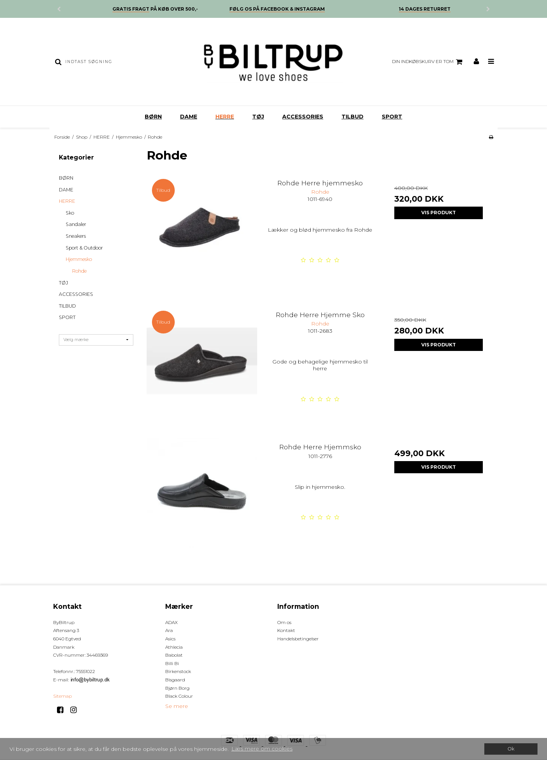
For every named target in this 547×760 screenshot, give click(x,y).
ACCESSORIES (302, 116)
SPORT (392, 116)
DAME (188, 116)
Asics (170, 638)
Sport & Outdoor (84, 248)
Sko (70, 213)
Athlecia (174, 647)
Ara (169, 630)
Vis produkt (438, 212)
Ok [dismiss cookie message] (510, 749)
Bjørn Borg (177, 688)
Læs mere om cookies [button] (261, 748)
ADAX (171, 622)
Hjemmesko (79, 259)
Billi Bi (172, 663)
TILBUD (352, 116)
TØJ (258, 116)
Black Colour (179, 696)
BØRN (153, 116)
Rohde (79, 271)
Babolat (174, 655)
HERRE (224, 116)
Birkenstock (178, 671)
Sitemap (62, 696)
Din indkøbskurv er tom (428, 61)
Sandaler (76, 224)
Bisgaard (175, 680)
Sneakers (76, 236)
